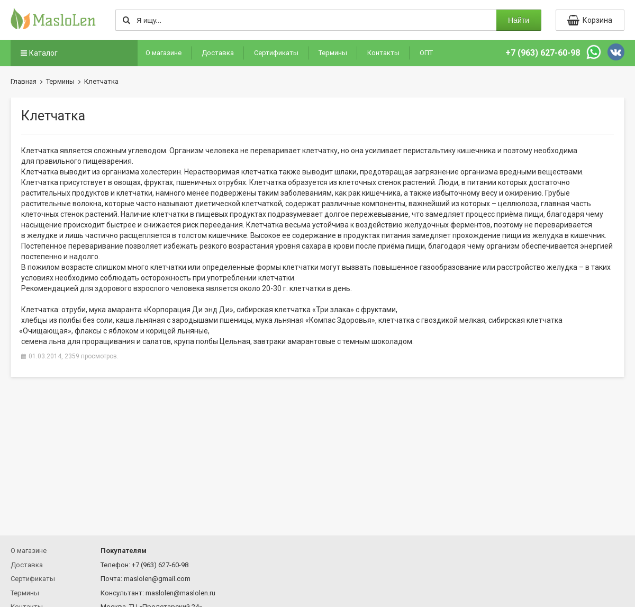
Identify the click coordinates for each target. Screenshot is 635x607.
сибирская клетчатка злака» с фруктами (316, 309)
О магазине (164, 53)
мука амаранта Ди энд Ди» (161, 309)
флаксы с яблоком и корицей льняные (141, 331)
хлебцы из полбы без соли (67, 320)
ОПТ (426, 53)
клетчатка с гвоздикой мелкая (431, 320)
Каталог (38, 53)
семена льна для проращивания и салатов (96, 341)
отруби (73, 309)
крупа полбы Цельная (212, 341)
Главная (24, 81)
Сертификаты (276, 53)
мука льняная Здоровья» (315, 320)
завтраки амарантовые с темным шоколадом (332, 341)
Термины (333, 53)
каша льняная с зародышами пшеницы (184, 320)
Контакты (383, 53)
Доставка (218, 53)
